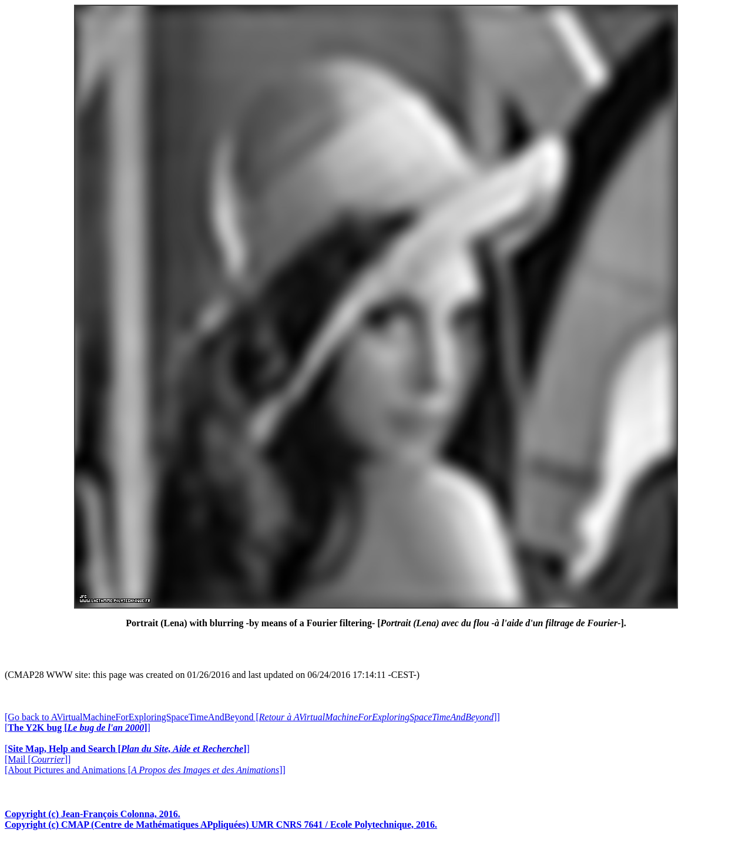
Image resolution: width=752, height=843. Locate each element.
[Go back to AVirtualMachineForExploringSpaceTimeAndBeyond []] (252, 717)
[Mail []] (37, 759)
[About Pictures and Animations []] (145, 770)
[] (77, 728)
